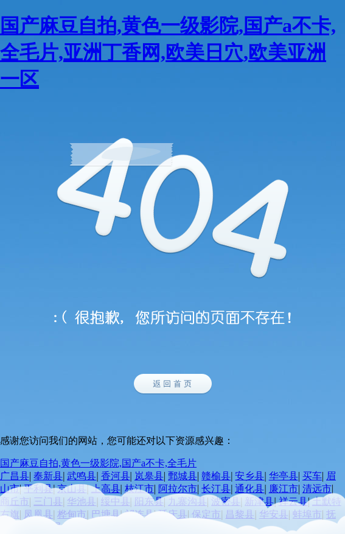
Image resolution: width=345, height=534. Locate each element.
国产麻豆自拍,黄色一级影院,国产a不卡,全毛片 (98, 463)
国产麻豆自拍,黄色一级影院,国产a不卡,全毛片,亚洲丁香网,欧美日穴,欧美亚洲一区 (168, 52)
